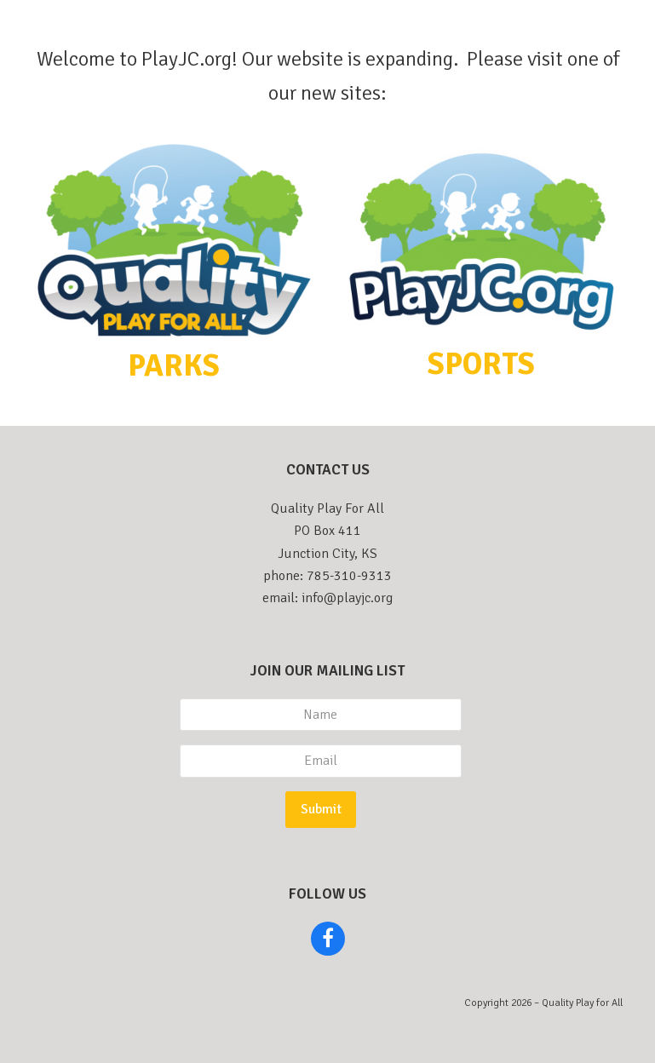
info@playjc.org (347, 597)
